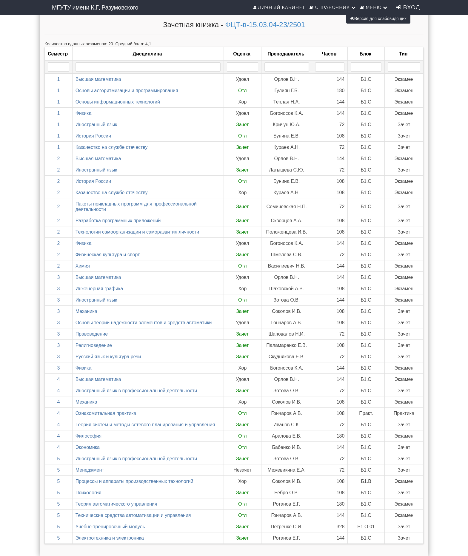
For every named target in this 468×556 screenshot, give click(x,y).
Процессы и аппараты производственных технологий (134, 481)
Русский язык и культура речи (108, 356)
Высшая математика (98, 79)
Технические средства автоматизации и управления (133, 515)
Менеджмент (90, 469)
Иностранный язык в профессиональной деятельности (136, 390)
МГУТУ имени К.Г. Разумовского (95, 7)
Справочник (333, 7)
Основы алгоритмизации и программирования (127, 90)
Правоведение (92, 333)
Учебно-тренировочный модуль (110, 526)
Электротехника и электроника (110, 537)
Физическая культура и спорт (108, 254)
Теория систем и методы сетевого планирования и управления (145, 424)
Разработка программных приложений (118, 220)
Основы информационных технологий (118, 101)
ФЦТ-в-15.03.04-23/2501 (265, 25)
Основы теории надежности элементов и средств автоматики (144, 322)
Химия (83, 265)
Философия (88, 435)
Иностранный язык (96, 124)
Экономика (88, 447)
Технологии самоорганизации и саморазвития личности (137, 231)
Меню (374, 7)
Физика (84, 113)
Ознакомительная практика (106, 413)
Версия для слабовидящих (378, 18)
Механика (86, 311)
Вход (408, 7)
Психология (88, 492)
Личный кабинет (279, 7)
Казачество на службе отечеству (112, 147)
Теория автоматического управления (116, 503)
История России (93, 135)
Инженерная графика (99, 288)
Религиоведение (94, 345)
